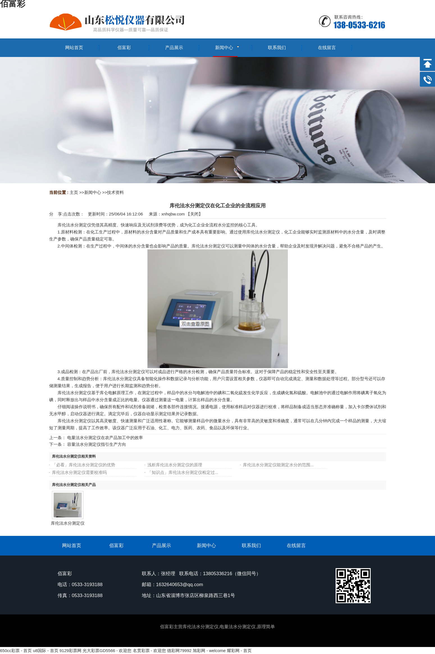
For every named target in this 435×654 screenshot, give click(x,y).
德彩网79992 (179, 650)
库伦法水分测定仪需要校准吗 (79, 472)
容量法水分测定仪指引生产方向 (96, 444)
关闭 (194, 214)
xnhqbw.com (173, 214)
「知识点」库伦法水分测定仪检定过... (182, 472)
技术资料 (115, 192)
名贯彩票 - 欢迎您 (149, 650)
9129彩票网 (70, 650)
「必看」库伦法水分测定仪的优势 (83, 464)
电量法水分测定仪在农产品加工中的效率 (105, 437)
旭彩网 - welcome (209, 650)
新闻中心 (92, 192)
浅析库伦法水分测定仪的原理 (174, 464)
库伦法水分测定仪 (68, 523)
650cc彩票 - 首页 (16, 650)
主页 (74, 192)
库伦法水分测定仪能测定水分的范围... (278, 464)
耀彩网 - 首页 (239, 650)
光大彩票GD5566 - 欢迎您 (107, 650)
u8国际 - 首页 (45, 650)
